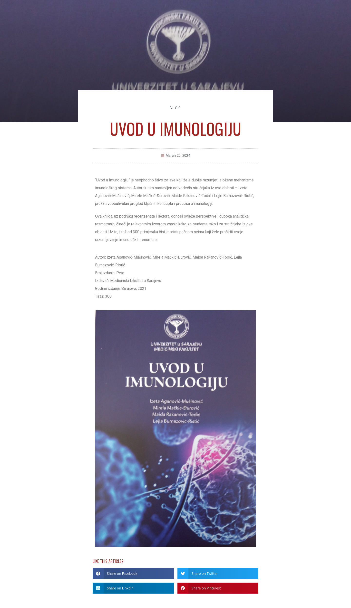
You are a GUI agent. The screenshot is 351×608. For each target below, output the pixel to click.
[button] (133, 573)
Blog (175, 108)
